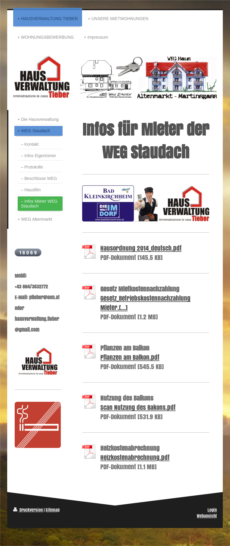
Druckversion (28, 510)
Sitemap (53, 510)
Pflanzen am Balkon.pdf (129, 357)
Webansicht (207, 516)
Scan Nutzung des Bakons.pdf (137, 407)
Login (212, 510)
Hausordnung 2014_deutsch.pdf (140, 248)
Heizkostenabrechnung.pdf (135, 457)
